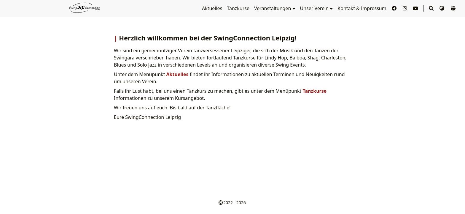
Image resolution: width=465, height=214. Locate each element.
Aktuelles (212, 8)
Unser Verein (316, 8)
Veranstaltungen (274, 8)
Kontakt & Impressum (361, 8)
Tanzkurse (238, 8)
